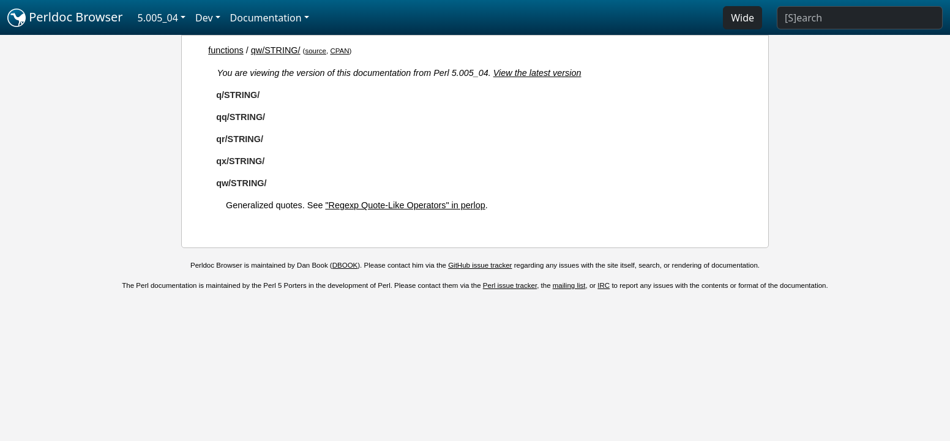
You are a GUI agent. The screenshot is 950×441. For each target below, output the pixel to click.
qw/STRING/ (276, 50)
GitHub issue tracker (480, 265)
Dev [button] (204, 17)
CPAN (339, 51)
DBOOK (345, 265)
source (315, 51)
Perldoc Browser (65, 18)
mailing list (569, 285)
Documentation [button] (266, 17)
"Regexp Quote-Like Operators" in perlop (405, 205)
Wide (742, 17)
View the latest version (537, 73)
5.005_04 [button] (158, 17)
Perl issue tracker (510, 285)
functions (226, 50)
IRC (603, 285)
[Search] (860, 17)
